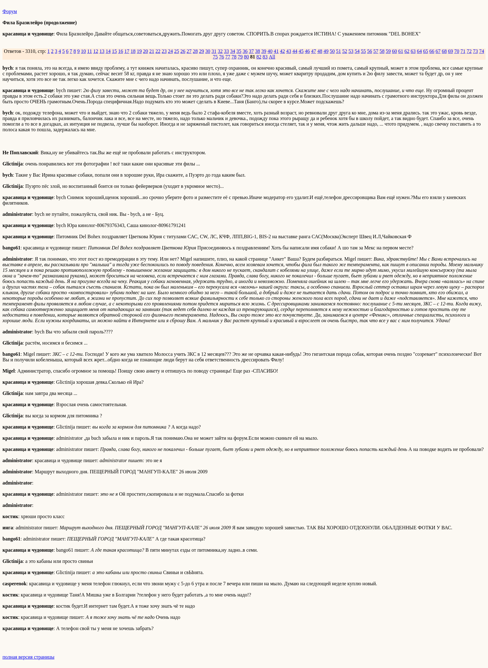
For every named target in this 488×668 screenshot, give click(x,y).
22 (157, 51)
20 (145, 51)
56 (369, 51)
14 (108, 51)
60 (394, 51)
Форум (9, 11)
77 (227, 56)
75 (215, 56)
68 (444, 51)
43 (288, 51)
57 (375, 51)
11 (89, 51)
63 (413, 51)
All (272, 56)
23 (164, 51)
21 (151, 51)
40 (269, 51)
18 (132, 51)
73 (475, 51)
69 (450, 51)
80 (246, 56)
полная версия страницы (28, 657)
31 (213, 51)
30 (207, 51)
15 (114, 51)
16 (120, 51)
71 (462, 51)
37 (251, 51)
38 (257, 51)
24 (170, 51)
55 (363, 51)
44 (294, 51)
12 (95, 51)
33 (226, 51)
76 (221, 56)
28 (195, 51)
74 (481, 51)
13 (101, 51)
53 (350, 51)
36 (244, 51)
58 (381, 51)
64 (419, 51)
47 (313, 51)
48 (319, 51)
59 (388, 51)
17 (126, 51)
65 (425, 51)
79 (240, 56)
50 (332, 51)
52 (344, 51)
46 (307, 51)
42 (282, 51)
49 (325, 51)
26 (182, 51)
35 (238, 51)
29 (201, 51)
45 (300, 51)
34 (232, 51)
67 (437, 51)
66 (431, 51)
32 (220, 51)
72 (469, 51)
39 (263, 51)
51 (338, 51)
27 (188, 51)
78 (234, 56)
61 (400, 51)
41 (276, 51)
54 (356, 51)
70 (456, 51)
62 (406, 51)
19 (139, 51)
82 (258, 56)
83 (265, 56)
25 (176, 51)
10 (83, 51)
